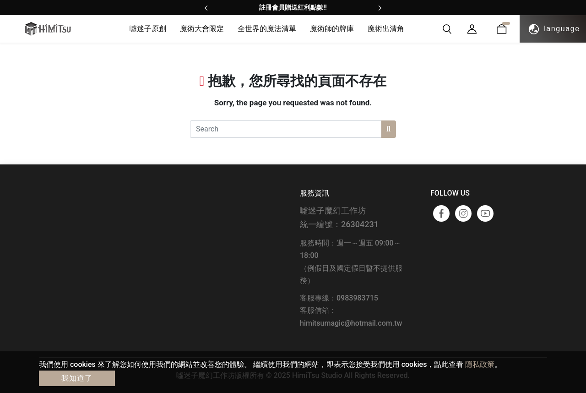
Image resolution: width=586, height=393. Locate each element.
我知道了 (76, 378)
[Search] (285, 129)
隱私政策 (479, 364)
